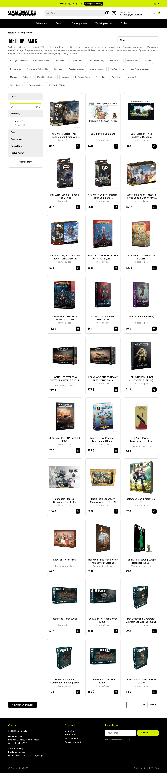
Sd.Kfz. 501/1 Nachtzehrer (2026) (103, 620)
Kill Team (144, 61)
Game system (17, 139)
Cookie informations (74, 742)
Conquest (62, 77)
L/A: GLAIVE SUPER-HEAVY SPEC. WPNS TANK (103, 379)
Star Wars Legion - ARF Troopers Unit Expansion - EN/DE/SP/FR (64, 135)
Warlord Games (13, 85)
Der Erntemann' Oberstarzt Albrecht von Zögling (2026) (141, 620)
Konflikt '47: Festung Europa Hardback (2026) (141, 561)
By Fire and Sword (80, 77)
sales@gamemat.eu (17, 731)
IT (152, 768)
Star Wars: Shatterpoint (137, 69)
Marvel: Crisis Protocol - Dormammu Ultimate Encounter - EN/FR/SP (103, 440)
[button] (156, 3)
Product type (16, 146)
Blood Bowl (55, 69)
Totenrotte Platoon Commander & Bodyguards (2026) (64, 681)
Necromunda (12, 69)
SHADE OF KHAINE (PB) (141, 316)
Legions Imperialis (94, 69)
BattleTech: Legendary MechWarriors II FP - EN (103, 500)
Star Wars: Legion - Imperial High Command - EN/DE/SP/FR (102, 196)
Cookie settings (141, 768)
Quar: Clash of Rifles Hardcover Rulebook (141, 135)
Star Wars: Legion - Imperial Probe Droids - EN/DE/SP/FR (64, 196)
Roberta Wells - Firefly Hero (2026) (141, 681)
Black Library (98, 77)
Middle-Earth (129, 61)
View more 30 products (22, 705)
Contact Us (70, 731)
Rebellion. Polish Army (64, 559)
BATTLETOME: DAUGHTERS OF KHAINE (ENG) (103, 257)
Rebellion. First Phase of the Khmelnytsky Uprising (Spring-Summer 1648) (103, 561)
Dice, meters (57, 61)
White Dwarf (114, 77)
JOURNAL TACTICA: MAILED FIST (64, 440)
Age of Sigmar (74, 61)
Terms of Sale (71, 734)
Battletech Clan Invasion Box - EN (141, 500)
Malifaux (11, 77)
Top (157, 768)
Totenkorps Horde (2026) (64, 618)
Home (11, 32)
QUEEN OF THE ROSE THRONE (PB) (102, 318)
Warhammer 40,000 (38, 61)
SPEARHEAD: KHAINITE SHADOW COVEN (64, 318)
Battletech (24, 77)
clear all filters (25, 162)
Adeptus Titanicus (73, 69)
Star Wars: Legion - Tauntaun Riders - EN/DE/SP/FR (64, 257)
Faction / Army (17, 153)
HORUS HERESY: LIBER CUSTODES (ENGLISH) (141, 379)
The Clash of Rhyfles (55, 85)
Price (13, 97)
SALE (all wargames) (16, 61)
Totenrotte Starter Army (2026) (102, 681)
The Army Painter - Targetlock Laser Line (141, 440)
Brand (13, 132)
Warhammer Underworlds (34, 69)
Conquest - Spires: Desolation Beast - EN (64, 500)
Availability (15, 113)
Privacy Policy (71, 738)
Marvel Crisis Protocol (43, 77)
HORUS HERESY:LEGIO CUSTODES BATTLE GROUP (64, 379)
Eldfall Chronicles (33, 85)
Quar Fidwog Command (103, 133)
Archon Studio (131, 77)
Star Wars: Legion (114, 69)
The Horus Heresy (93, 61)
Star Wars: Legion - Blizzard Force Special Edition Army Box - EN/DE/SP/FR (141, 196)
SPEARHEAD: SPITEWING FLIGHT (141, 257)
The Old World (113, 61)
